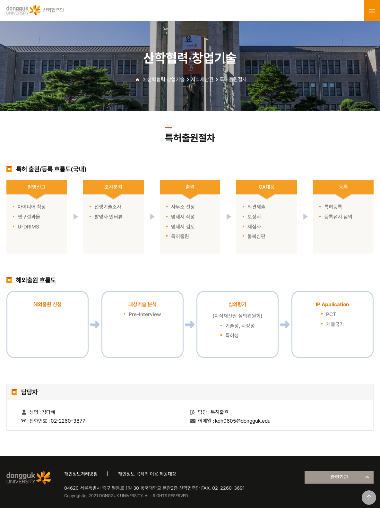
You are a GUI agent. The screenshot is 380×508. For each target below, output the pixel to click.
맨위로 (369, 497)
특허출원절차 (233, 79)
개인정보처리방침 (81, 474)
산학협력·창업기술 (166, 79)
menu (372, 11)
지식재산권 (202, 79)
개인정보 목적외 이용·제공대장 (147, 474)
